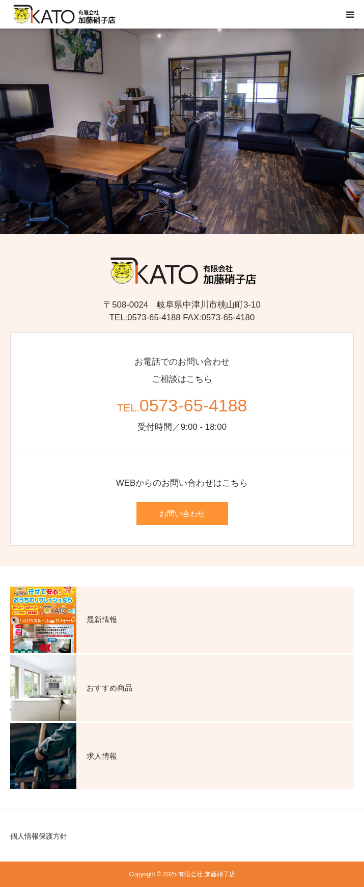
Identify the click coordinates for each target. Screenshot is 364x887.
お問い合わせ (182, 513)
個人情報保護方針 (38, 836)
